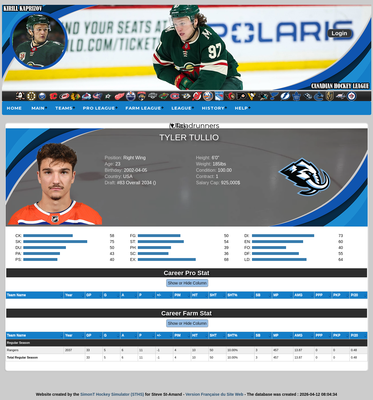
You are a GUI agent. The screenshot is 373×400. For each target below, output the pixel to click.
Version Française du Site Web (214, 394)
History (213, 108)
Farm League (143, 108)
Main (38, 108)
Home (14, 108)
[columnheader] (35, 295)
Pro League (99, 108)
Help (241, 108)
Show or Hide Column (187, 283)
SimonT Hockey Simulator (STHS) (112, 394)
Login (339, 33)
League (181, 108)
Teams (63, 108)
